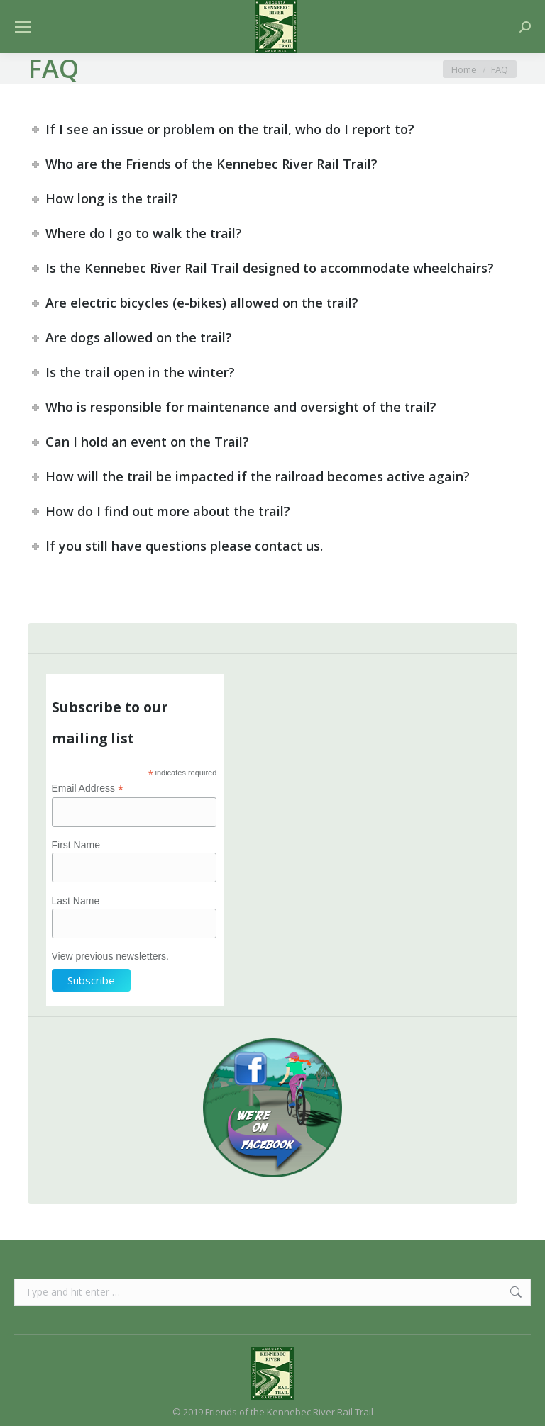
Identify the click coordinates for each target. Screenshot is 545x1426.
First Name (76, 844)
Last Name (76, 900)
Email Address (88, 788)
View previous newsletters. (110, 956)
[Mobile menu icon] (22, 26)
